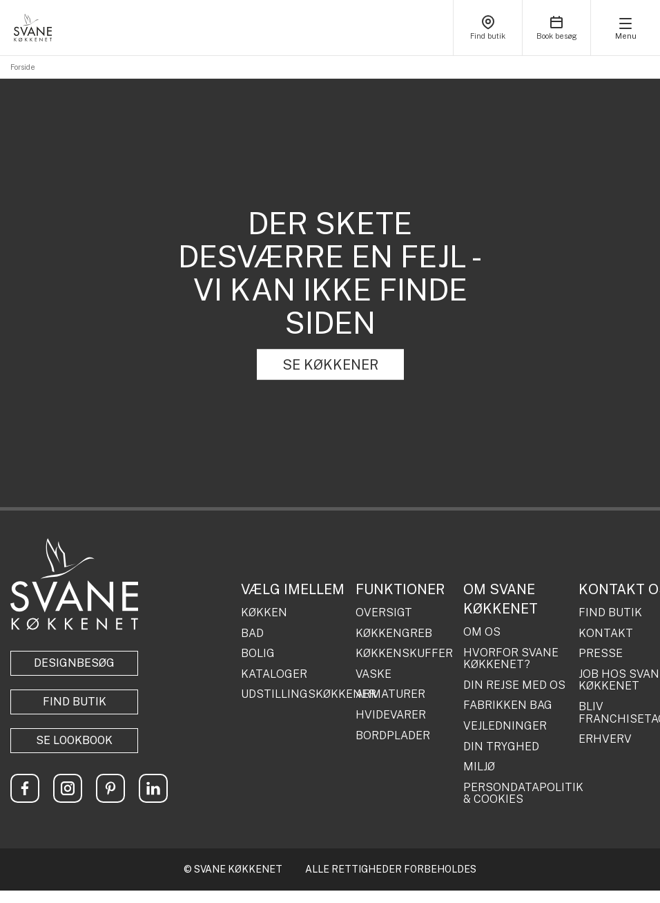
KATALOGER (274, 674)
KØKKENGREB (394, 633)
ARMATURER (390, 694)
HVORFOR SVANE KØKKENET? (511, 659)
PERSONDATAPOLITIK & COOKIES (515, 793)
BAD (252, 633)
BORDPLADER (393, 736)
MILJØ (479, 767)
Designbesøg (74, 662)
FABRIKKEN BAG (507, 705)
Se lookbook (74, 740)
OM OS (482, 632)
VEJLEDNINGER (505, 726)
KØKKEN (264, 613)
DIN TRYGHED (501, 747)
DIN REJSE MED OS (514, 685)
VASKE (373, 674)
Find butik (74, 701)
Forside (22, 67)
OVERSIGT (384, 613)
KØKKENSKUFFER (404, 653)
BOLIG (258, 653)
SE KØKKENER (330, 365)
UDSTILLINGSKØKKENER (293, 694)
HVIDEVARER (391, 715)
